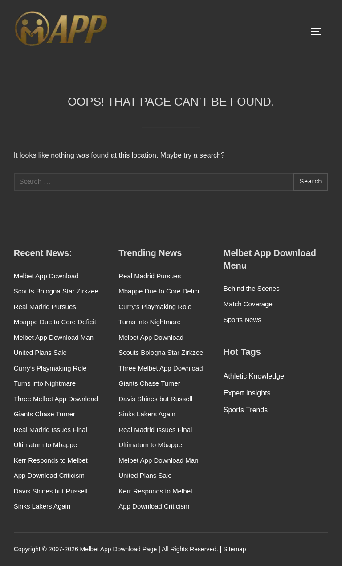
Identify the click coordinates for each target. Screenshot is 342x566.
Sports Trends (246, 410)
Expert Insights (247, 393)
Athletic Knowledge (254, 376)
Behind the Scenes (252, 288)
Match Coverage (248, 304)
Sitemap (234, 549)
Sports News (242, 319)
